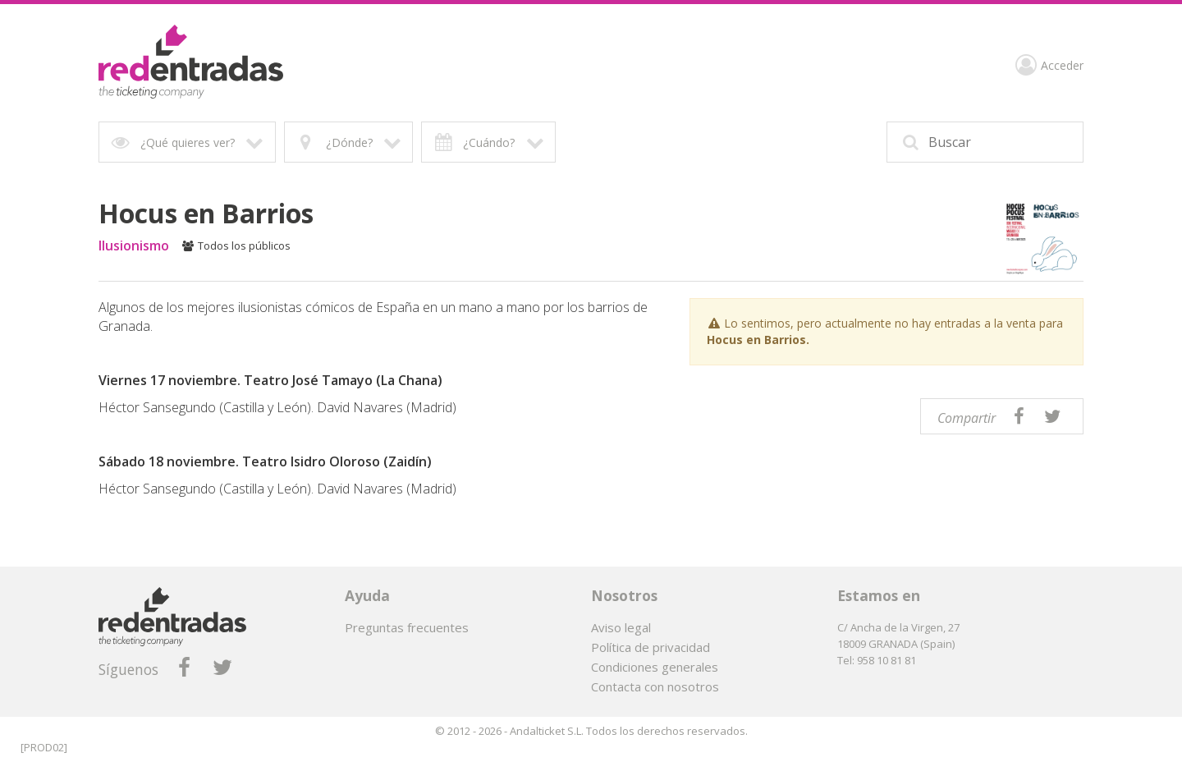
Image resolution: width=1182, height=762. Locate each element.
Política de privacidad (650, 647)
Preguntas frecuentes (407, 627)
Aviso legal (621, 627)
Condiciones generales (654, 667)
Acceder (1049, 67)
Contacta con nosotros (655, 686)
